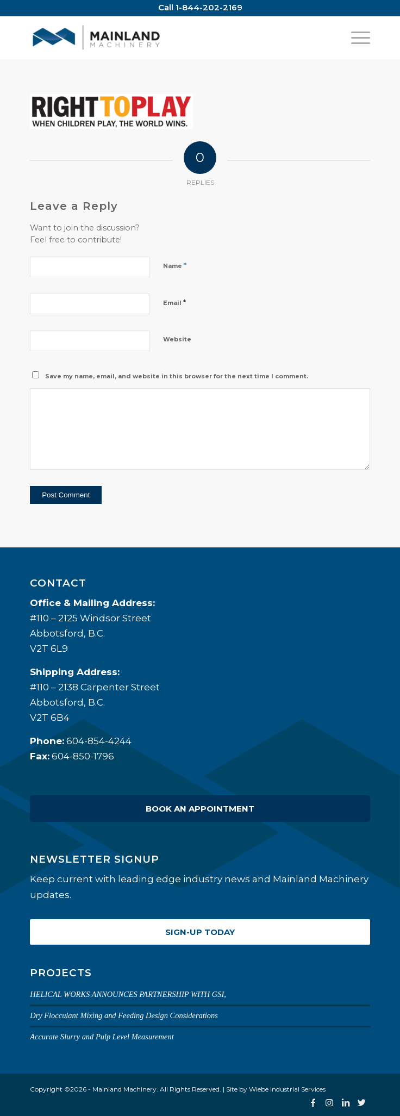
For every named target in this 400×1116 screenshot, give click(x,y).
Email (174, 302)
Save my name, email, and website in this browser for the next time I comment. (176, 376)
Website (177, 339)
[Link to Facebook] (313, 1102)
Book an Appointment (200, 808)
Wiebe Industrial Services (287, 1089)
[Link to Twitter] (362, 1102)
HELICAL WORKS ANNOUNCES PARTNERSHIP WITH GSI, (128, 994)
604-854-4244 (99, 740)
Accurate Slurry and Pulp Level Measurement (102, 1036)
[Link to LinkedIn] (346, 1102)
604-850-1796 (83, 756)
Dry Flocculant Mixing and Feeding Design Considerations (124, 1015)
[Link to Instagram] (329, 1102)
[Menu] (355, 37)
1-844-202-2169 (209, 7)
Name (174, 265)
